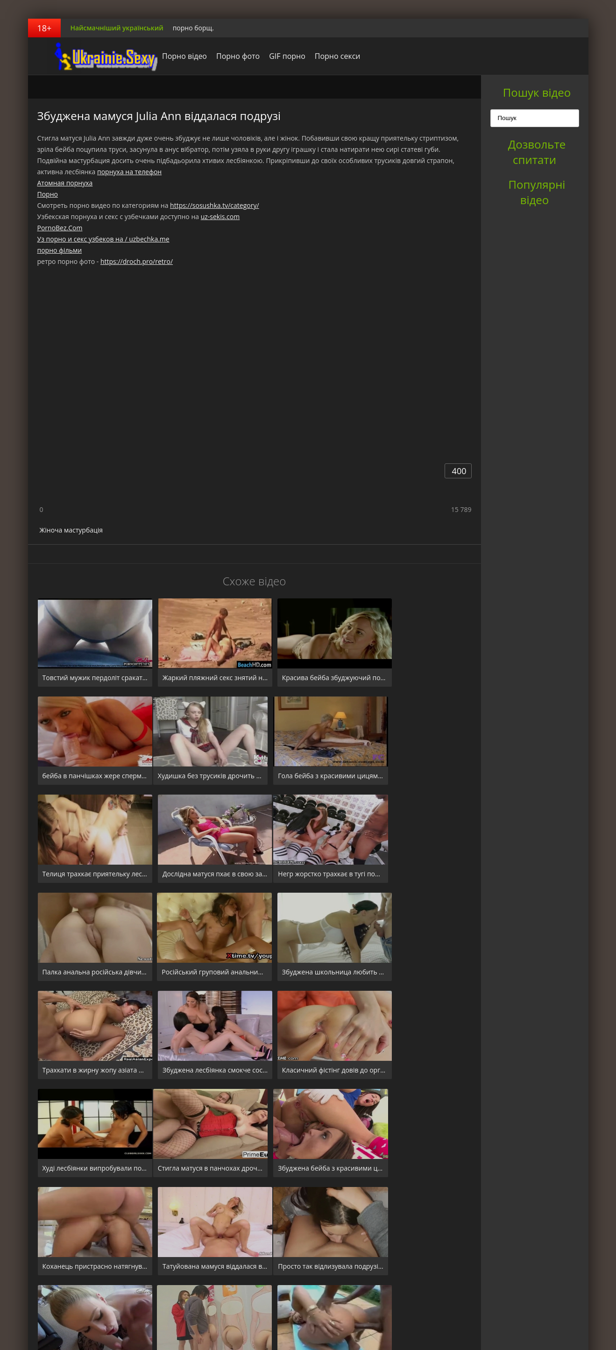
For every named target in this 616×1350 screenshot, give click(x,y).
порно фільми (59, 250)
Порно (47, 194)
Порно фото (225, 56)
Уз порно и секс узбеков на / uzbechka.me (103, 238)
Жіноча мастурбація (71, 530)
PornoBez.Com (60, 227)
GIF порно (274, 56)
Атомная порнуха (65, 182)
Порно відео (171, 56)
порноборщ (86, 56)
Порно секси (324, 56)
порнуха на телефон (129, 171)
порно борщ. (193, 27)
